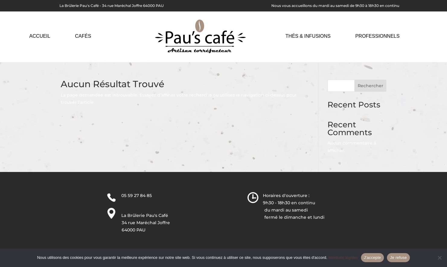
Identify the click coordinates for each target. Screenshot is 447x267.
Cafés (83, 36)
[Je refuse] (439, 258)
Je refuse (398, 257)
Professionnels (377, 36)
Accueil (39, 36)
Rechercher (370, 85)
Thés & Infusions (308, 36)
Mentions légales (343, 257)
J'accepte (372, 257)
